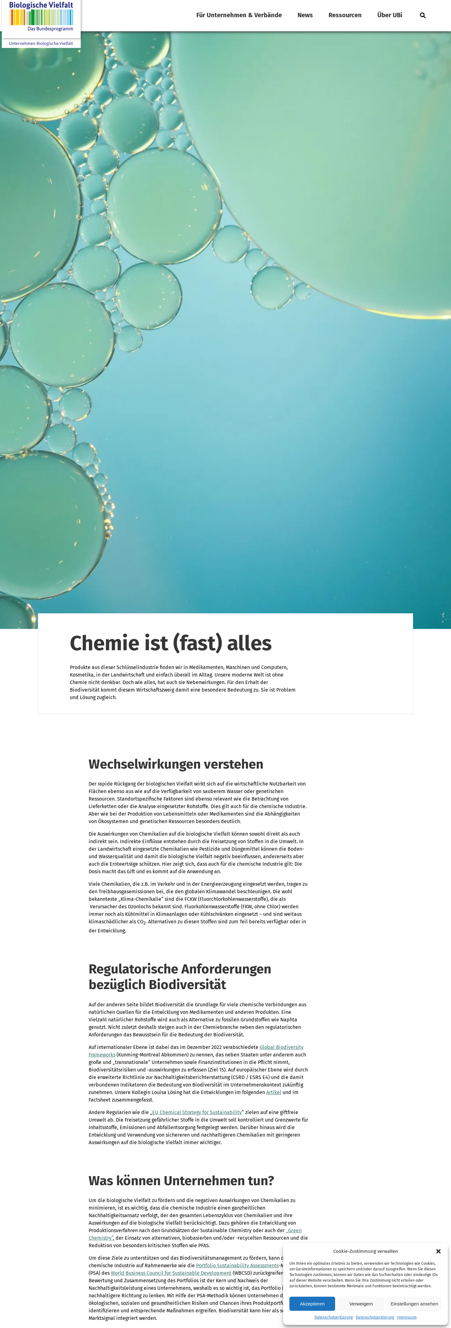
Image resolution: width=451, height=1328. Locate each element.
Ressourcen (345, 15)
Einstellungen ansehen (414, 1303)
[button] (438, 1251)
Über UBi (389, 15)
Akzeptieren (312, 1303)
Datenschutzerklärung (333, 1317)
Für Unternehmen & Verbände (239, 15)
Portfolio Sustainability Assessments (237, 1265)
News (305, 15)
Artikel (273, 1092)
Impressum (407, 1317)
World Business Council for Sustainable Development (171, 1273)
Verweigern (361, 1303)
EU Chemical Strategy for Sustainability (197, 1112)
